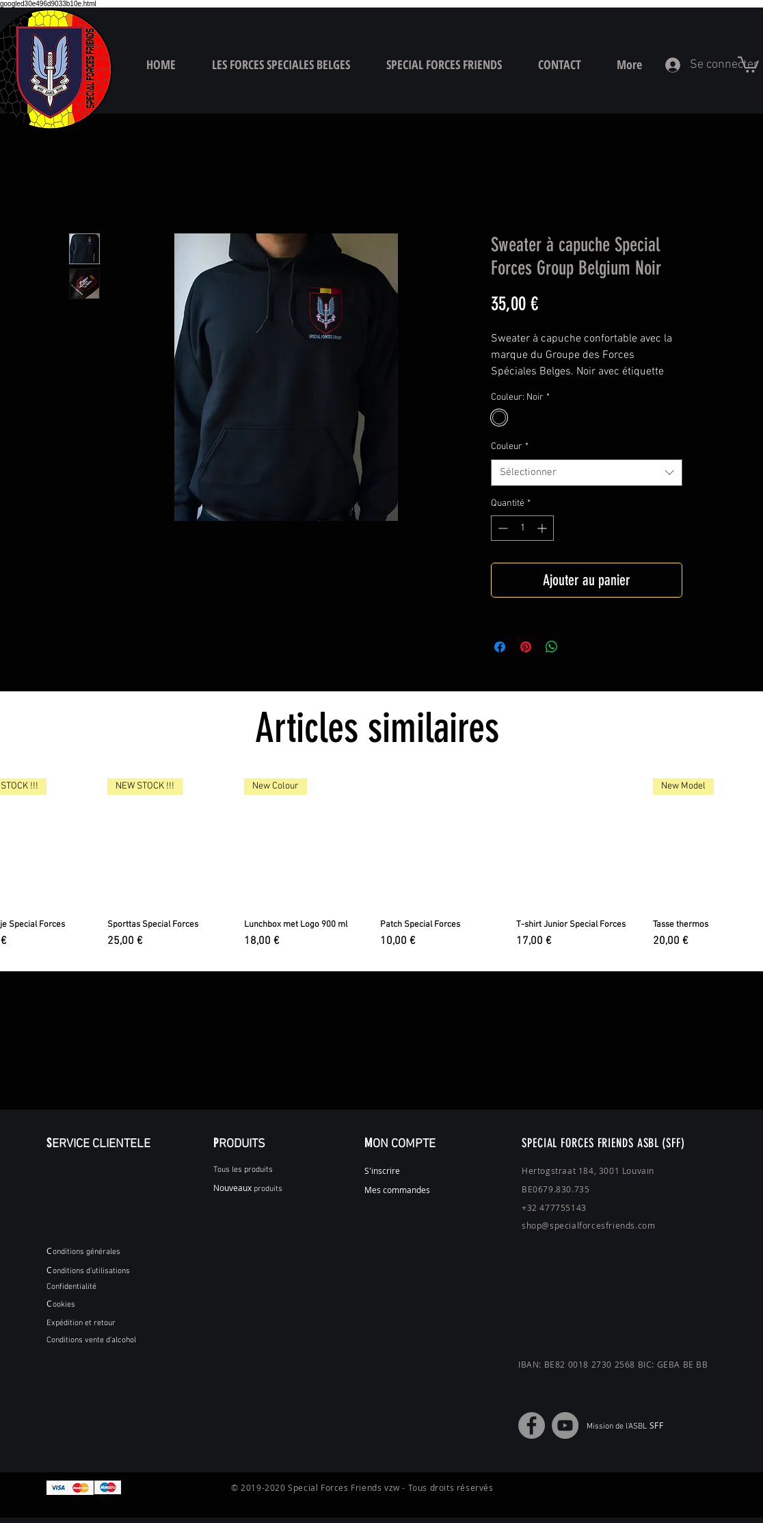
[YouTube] (565, 1425)
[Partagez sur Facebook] (500, 647)
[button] (748, 64)
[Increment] (543, 528)
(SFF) (673, 1143)
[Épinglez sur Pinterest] (526, 647)
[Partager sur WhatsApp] (552, 647)
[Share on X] (578, 647)
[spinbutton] (522, 528)
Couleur (509, 446)
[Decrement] (501, 528)
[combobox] (586, 472)
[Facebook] (531, 1425)
